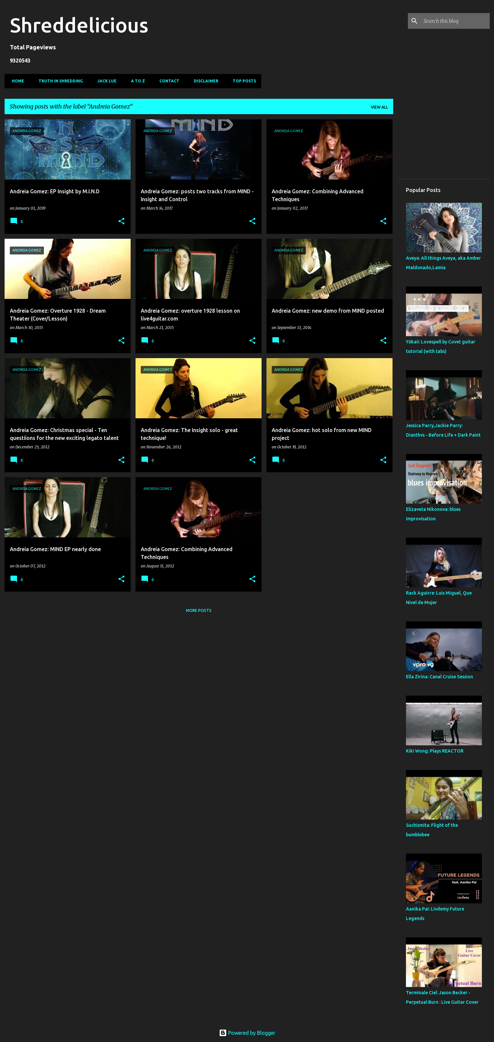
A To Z (136, 81)
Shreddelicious (79, 24)
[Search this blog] (455, 21)
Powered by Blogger (247, 1033)
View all (379, 107)
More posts (198, 610)
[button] (121, 221)
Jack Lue (105, 81)
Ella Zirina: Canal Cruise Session (439, 676)
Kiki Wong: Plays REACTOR (435, 751)
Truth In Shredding (59, 81)
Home (16, 81)
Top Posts (242, 81)
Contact (167, 81)
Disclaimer (204, 81)
